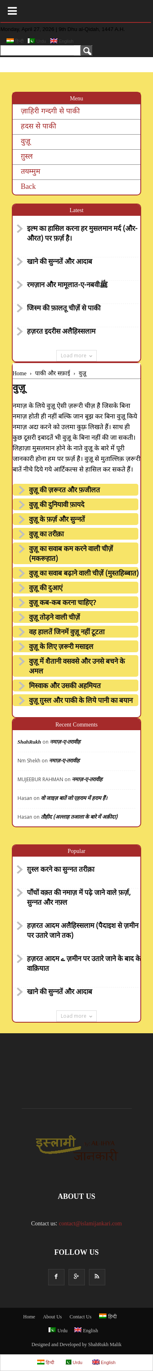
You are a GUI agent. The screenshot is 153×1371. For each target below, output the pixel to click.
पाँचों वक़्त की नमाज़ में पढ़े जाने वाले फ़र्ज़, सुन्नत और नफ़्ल (79, 898)
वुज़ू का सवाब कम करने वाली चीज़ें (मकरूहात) (71, 554)
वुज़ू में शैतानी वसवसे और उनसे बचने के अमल (77, 667)
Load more (76, 355)
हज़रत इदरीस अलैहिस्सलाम (61, 332)
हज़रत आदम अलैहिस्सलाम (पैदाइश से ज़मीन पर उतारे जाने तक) (82, 931)
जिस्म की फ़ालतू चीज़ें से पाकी (63, 308)
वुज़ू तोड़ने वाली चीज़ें (54, 618)
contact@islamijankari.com (90, 1224)
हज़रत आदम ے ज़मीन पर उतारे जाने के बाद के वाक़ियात (84, 964)
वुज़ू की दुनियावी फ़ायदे (56, 505)
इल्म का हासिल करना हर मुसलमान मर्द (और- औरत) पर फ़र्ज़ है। (82, 234)
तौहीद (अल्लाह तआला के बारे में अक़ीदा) (79, 817)
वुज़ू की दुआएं (45, 588)
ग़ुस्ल (27, 157)
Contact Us (81, 1317)
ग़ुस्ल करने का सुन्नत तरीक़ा (60, 870)
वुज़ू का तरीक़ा (46, 534)
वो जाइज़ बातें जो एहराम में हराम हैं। (74, 798)
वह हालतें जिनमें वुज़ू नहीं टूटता (66, 632)
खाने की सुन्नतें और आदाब (59, 262)
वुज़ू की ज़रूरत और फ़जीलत (64, 490)
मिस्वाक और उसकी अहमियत (65, 686)
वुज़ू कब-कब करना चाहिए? (62, 603)
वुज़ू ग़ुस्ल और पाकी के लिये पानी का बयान (81, 701)
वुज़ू (25, 141)
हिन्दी (15, 41)
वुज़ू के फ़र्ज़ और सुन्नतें (57, 520)
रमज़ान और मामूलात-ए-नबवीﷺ (67, 285)
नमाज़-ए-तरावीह (65, 742)
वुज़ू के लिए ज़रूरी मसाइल (61, 647)
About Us (52, 1317)
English (61, 41)
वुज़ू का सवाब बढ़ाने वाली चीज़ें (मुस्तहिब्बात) (84, 573)
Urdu (37, 41)
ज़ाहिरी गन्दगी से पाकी (50, 111)
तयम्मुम (30, 172)
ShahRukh (29, 742)
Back (28, 187)
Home (29, 1317)
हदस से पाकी (38, 126)
